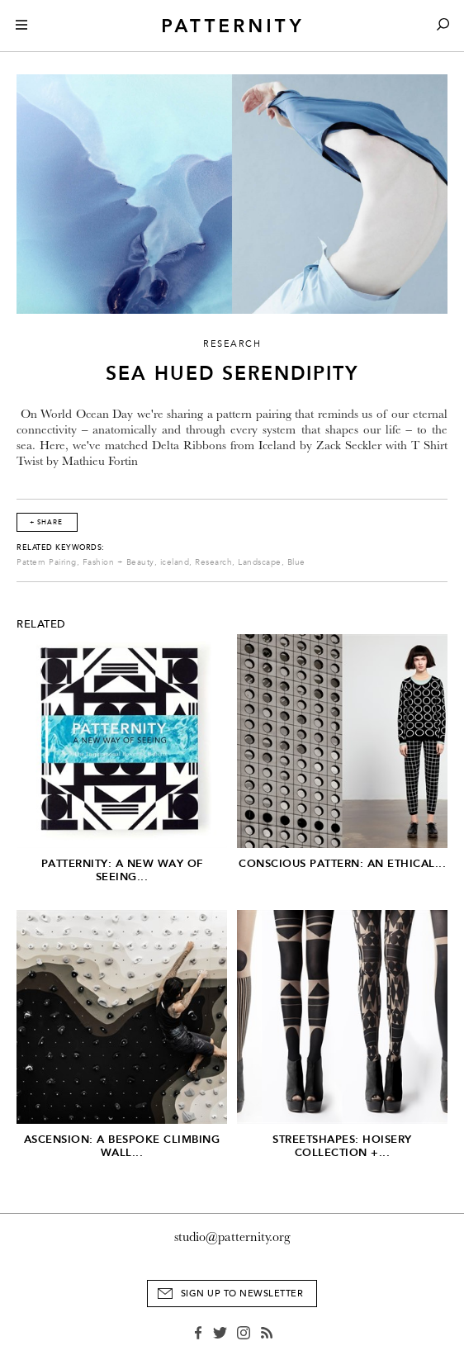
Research (213, 562)
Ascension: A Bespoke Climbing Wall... (122, 1145)
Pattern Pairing (47, 562)
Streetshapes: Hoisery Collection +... (342, 1145)
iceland (175, 562)
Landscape (260, 562)
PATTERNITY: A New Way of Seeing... (122, 870)
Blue (296, 562)
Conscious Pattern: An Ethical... (342, 863)
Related (41, 624)
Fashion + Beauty (118, 562)
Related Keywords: (61, 547)
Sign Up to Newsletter (242, 1293)
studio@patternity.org (232, 1237)
